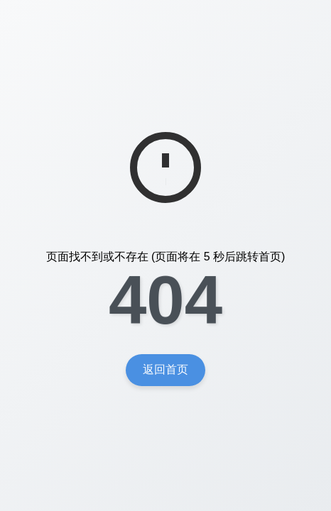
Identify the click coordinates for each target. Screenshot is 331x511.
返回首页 (165, 369)
